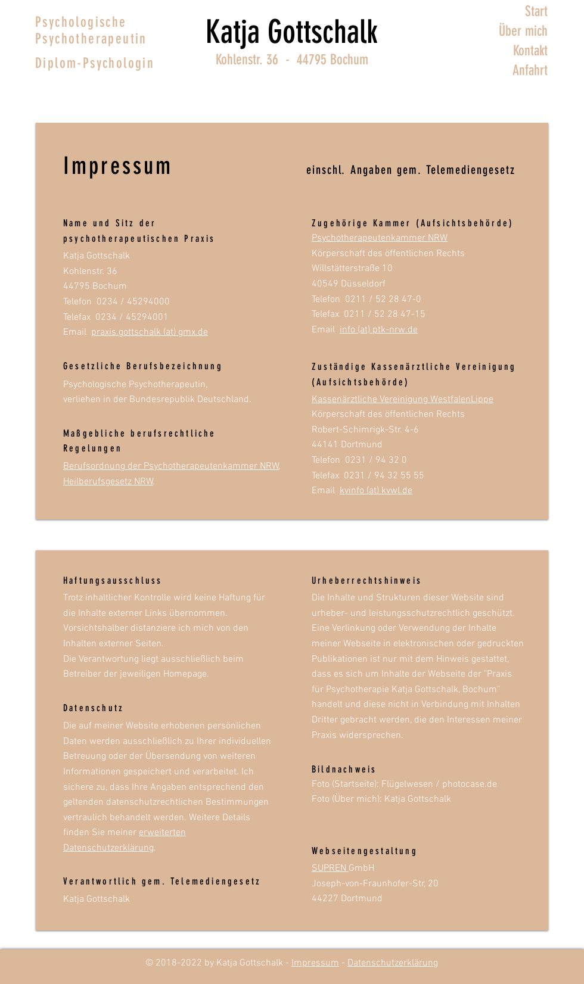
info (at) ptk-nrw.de (379, 330)
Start (536, 11)
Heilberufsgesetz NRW (108, 482)
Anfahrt (530, 70)
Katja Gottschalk (292, 32)
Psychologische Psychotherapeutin (91, 30)
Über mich (523, 31)
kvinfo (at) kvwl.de (376, 491)
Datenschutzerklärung (392, 963)
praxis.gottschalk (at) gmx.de (149, 332)
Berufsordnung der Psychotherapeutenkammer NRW (171, 466)
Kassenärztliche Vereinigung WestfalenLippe (402, 400)
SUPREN (330, 868)
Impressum (315, 963)
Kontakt (530, 50)
